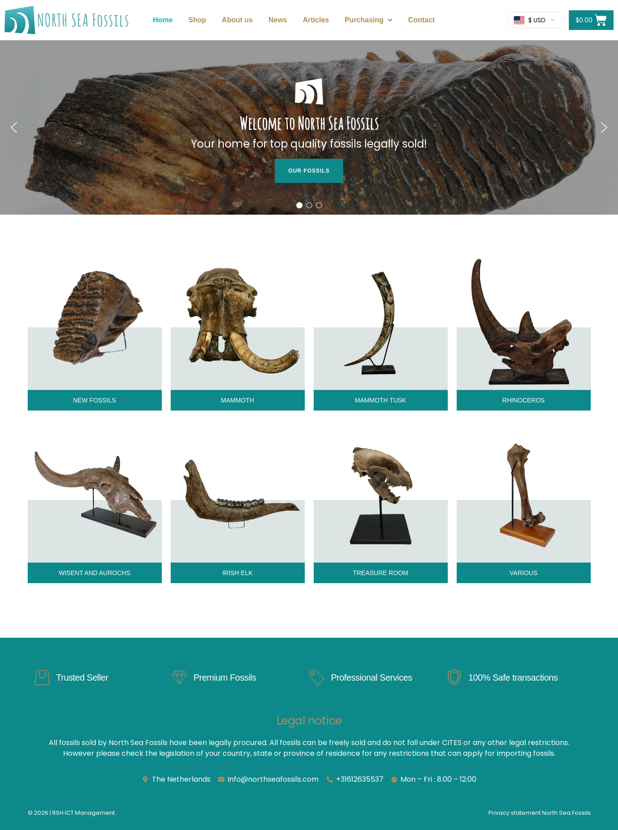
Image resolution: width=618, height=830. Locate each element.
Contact (421, 20)
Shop (197, 20)
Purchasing (368, 20)
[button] (14, 127)
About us (237, 20)
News (278, 20)
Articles (316, 20)
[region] (309, 127)
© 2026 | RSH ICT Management (71, 813)
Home (162, 20)
